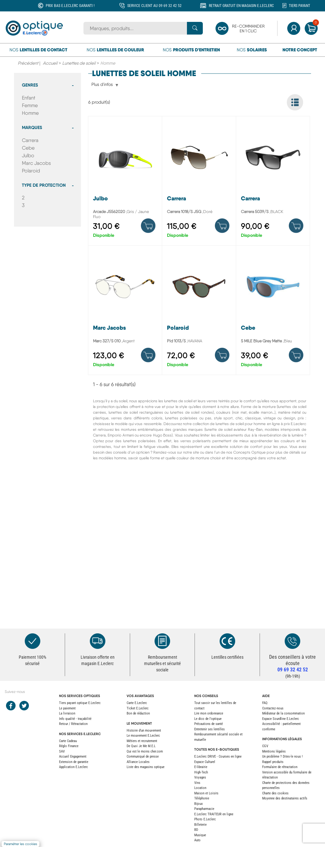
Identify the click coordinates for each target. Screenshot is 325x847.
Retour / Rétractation (73, 724)
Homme (30, 113)
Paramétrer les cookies (20, 844)
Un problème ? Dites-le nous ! (282, 756)
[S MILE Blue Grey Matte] (273, 311)
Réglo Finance (68, 746)
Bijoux (198, 804)
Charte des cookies (275, 793)
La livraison (67, 713)
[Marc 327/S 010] (125, 311)
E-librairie (200, 767)
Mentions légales (274, 751)
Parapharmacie (204, 809)
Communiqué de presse (143, 756)
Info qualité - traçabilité (75, 719)
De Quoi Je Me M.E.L (141, 746)
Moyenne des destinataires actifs (284, 798)
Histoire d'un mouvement (144, 730)
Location (200, 788)
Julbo (28, 155)
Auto (197, 840)
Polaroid (31, 171)
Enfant (28, 98)
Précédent (28, 63)
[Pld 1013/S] (199, 311)
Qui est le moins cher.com (145, 751)
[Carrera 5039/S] (273, 182)
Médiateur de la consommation (283, 713)
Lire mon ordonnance (208, 713)
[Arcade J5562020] (125, 182)
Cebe (28, 148)
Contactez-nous (272, 708)
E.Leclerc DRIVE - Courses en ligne (218, 756)
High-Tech (201, 772)
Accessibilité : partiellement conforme (281, 726)
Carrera (30, 140)
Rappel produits (272, 762)
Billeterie (200, 825)
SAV (62, 751)
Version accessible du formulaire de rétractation (286, 775)
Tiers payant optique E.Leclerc (80, 703)
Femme (30, 105)
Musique (200, 835)
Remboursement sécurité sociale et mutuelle (218, 737)
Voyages (200, 777)
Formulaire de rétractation (279, 767)
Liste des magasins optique (145, 767)
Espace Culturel (204, 762)
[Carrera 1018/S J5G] (199, 182)
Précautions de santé (208, 724)
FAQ (265, 703)
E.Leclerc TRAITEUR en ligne (213, 814)
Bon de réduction (138, 713)
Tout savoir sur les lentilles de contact (215, 705)
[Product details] (148, 225)
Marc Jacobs (36, 163)
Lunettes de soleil (79, 63)
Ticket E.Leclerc (138, 708)
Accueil (50, 63)
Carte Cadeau (68, 741)
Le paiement (67, 708)
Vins (197, 783)
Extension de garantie (73, 762)
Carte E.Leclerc (137, 703)
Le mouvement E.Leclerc (143, 736)
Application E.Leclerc (73, 767)
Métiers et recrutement (142, 741)
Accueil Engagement (72, 756)
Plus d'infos (102, 85)
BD (196, 830)
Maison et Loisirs (206, 793)
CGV (265, 746)
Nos (38, 49)
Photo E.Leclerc (205, 819)
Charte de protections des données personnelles (285, 785)
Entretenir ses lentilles (209, 729)
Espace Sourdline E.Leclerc (280, 719)
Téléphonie (201, 798)
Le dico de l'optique (208, 719)
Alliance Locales (138, 762)
